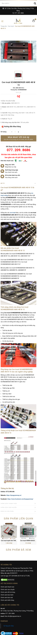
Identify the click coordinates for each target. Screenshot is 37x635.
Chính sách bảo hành (7, 580)
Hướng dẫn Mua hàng (11, 126)
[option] (18, 52)
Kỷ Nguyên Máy (9, 611)
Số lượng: (4, 131)
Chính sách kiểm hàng (7, 586)
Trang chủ (4, 26)
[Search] (35, 3)
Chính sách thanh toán (7, 572)
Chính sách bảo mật (7, 583)
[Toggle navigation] (2, 21)
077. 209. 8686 (18, 13)
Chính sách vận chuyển (8, 575)
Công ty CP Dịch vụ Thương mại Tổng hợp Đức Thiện (16, 554)
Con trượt (11, 26)
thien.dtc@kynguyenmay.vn (13, 602)
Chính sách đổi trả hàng (8, 578)
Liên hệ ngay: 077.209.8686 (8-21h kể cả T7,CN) (15, 561)
